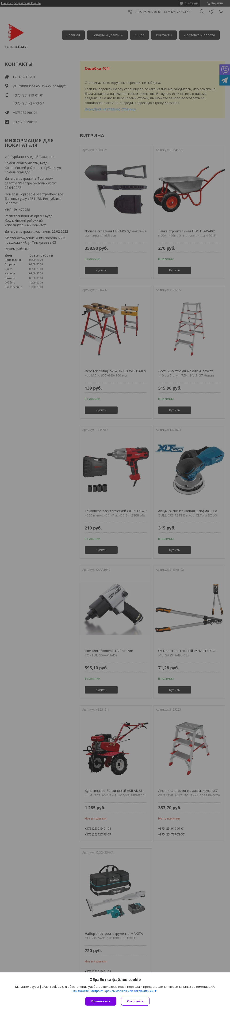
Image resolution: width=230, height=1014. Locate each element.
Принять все (100, 1001)
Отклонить (135, 1001)
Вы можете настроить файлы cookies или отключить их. (113, 991)
